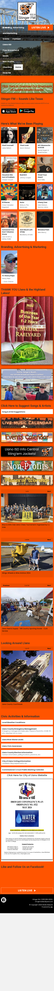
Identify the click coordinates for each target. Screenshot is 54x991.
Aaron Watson (25, 148)
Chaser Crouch (7, 180)
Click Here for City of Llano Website (27, 775)
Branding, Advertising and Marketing (13, 30)
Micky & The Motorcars (24, 206)
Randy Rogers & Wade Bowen (43, 151)
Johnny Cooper (25, 178)
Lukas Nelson (6, 148)
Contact (17, 39)
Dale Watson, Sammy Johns (43, 206)
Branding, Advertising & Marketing (23, 247)
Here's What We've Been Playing (22, 123)
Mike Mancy (42, 232)
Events (6, 39)
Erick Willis (41, 180)
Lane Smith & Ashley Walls (7, 238)
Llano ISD (7, 44)
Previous (5, 584)
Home (18, 67)
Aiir (52, 907)
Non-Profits (8, 61)
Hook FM (7, 73)
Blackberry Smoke (26, 235)
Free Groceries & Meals (11, 53)
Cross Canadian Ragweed (8, 206)
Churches (7, 67)
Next (48, 490)
